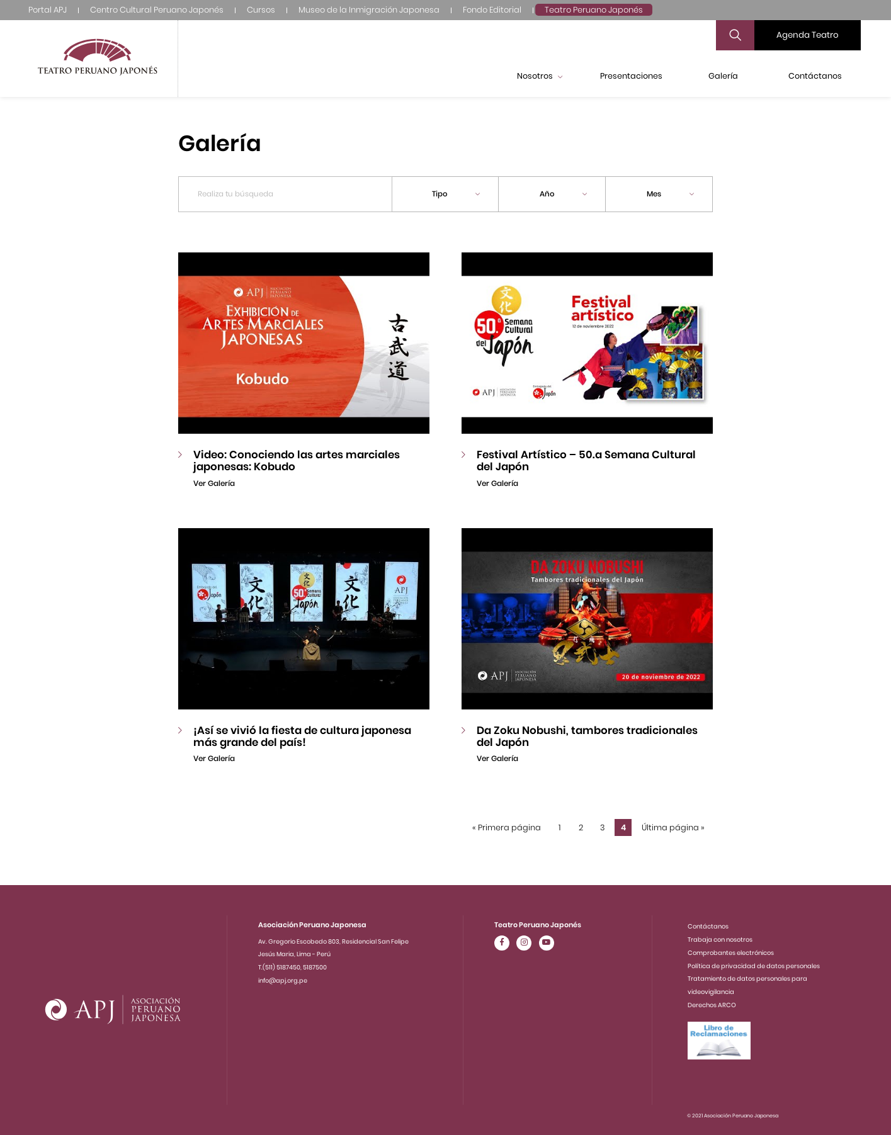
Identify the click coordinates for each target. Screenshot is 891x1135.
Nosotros (539, 76)
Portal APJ (47, 10)
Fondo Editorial (492, 10)
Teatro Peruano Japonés (594, 10)
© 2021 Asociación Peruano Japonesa (732, 1115)
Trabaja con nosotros (720, 939)
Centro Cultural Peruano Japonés (157, 10)
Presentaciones (631, 76)
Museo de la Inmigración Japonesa (369, 10)
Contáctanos (815, 76)
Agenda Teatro (807, 35)
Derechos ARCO (712, 1005)
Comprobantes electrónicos (731, 953)
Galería (723, 76)
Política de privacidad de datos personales (754, 966)
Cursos (261, 10)
